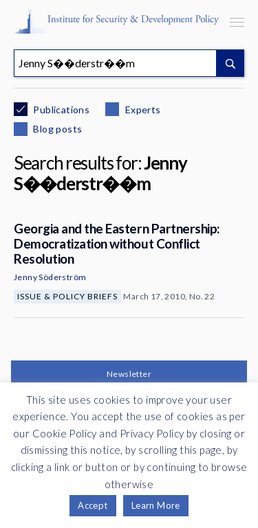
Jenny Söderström (50, 277)
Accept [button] (92, 505)
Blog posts (56, 129)
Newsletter (129, 374)
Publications (60, 109)
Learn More (155, 505)
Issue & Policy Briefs (67, 296)
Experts (141, 109)
